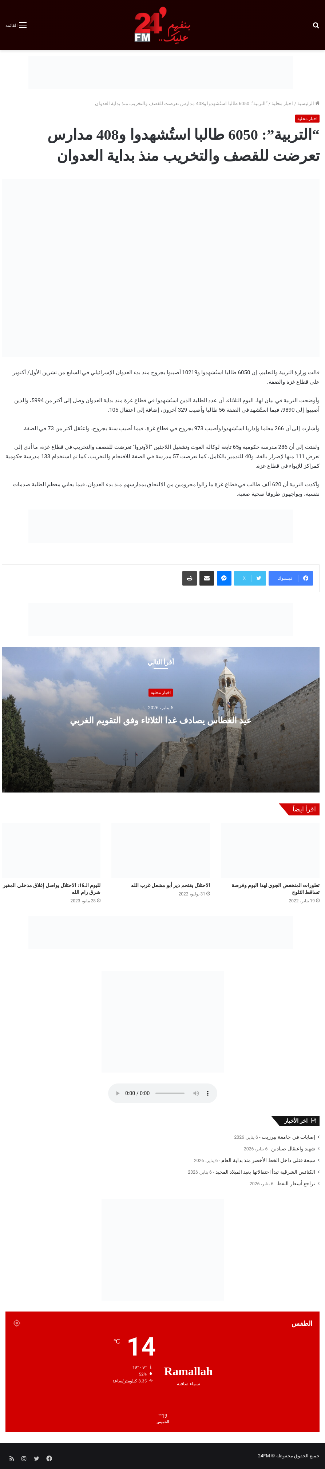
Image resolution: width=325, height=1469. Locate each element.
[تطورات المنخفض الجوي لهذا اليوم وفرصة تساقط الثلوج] (270, 850)
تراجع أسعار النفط (296, 1183)
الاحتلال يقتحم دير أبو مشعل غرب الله (170, 885)
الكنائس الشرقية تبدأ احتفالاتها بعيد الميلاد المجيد (265, 1172)
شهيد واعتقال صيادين (293, 1148)
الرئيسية (308, 103)
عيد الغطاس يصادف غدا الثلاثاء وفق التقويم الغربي (160, 720)
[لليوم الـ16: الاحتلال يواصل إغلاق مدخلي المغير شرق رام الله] (51, 850)
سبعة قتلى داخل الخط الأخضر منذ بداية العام (268, 1160)
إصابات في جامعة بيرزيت (288, 1137)
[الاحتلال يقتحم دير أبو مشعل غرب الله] (160, 850)
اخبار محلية (282, 103)
